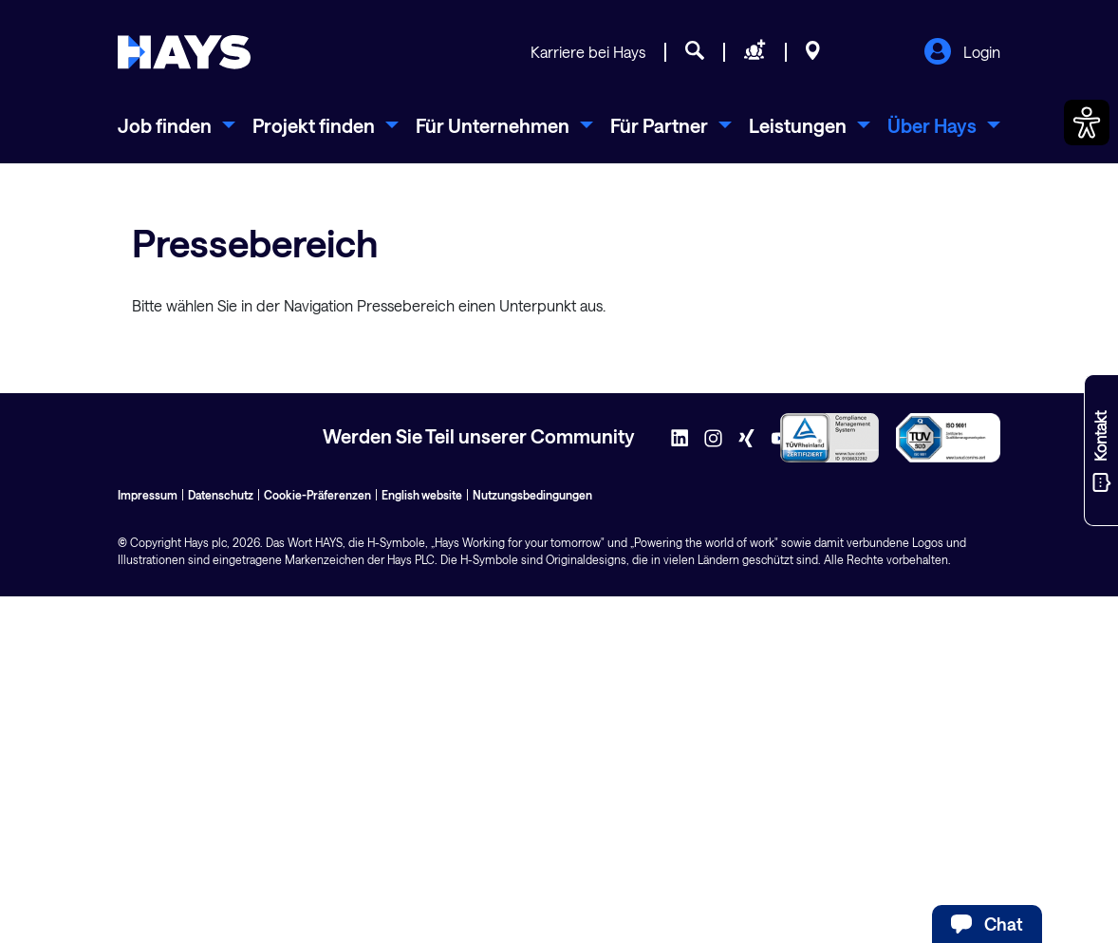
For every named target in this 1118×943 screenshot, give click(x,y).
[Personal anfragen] (755, 53)
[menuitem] (176, 125)
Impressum (147, 494)
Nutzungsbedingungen (532, 494)
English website (422, 494)
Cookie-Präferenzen (317, 494)
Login (961, 53)
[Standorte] (813, 53)
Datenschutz (220, 494)
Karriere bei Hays (588, 52)
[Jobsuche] (694, 53)
